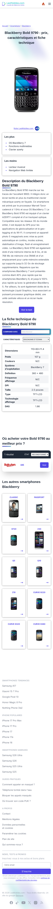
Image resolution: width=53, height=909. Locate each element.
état (27, 454)
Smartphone (15, 26)
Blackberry (26, 26)
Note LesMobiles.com (26, 128)
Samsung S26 (9, 760)
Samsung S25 (9, 771)
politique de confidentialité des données (33, 879)
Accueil (5, 26)
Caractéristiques (11, 339)
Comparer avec (10, 332)
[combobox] (35, 332)
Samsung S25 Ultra (12, 766)
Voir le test (26, 309)
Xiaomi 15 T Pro (10, 691)
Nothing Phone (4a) (12, 707)
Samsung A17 (9, 685)
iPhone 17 (7, 731)
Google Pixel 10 (10, 696)
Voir (44, 465)
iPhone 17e (7, 737)
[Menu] (49, 4)
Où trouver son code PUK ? (16, 801)
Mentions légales (11, 819)
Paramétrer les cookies (14, 833)
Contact (6, 813)
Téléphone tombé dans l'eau (17, 790)
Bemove (19, 895)
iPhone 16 (7, 742)
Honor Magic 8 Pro (12, 702)
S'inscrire (26, 871)
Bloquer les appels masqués (16, 795)
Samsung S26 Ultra (12, 755)
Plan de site (8, 839)
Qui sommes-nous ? (12, 844)
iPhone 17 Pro (9, 726)
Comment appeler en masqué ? (18, 784)
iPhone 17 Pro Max (12, 720)
